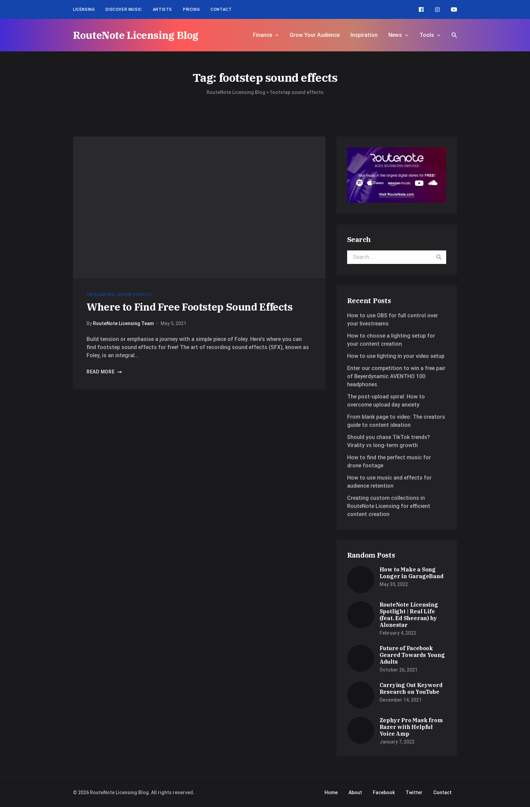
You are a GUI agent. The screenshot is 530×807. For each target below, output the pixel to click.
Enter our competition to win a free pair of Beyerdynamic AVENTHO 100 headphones (396, 376)
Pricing (191, 9)
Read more (104, 371)
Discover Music (123, 9)
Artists (162, 9)
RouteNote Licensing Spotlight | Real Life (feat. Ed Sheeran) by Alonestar (409, 614)
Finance (262, 35)
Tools (426, 35)
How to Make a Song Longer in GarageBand (411, 573)
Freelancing (101, 294)
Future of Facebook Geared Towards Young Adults (412, 655)
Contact (221, 9)
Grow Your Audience (315, 35)
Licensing (84, 9)
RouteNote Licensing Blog (135, 35)
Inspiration (364, 35)
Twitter (414, 792)
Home (331, 792)
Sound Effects (134, 294)
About (355, 792)
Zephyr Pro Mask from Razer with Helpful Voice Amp (411, 727)
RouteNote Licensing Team (123, 323)
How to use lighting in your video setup (395, 356)
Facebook (384, 792)
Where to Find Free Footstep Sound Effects (190, 306)
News (395, 35)
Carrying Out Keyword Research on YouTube (411, 688)
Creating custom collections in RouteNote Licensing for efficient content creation (388, 506)
